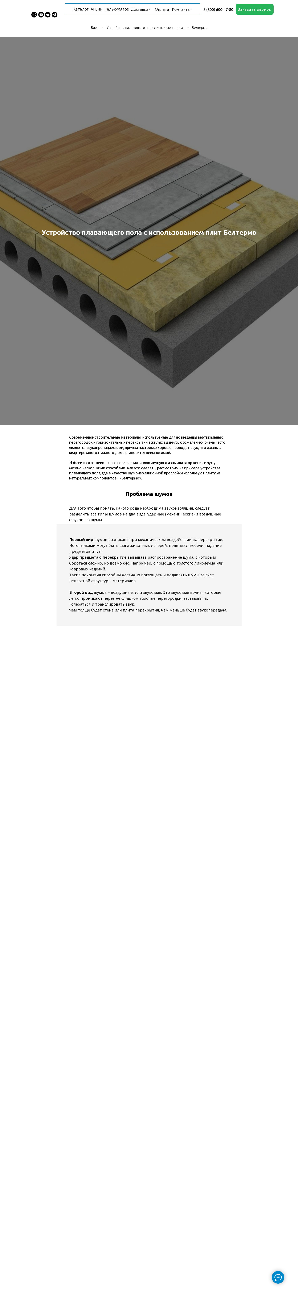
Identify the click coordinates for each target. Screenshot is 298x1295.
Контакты (181, 9)
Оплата (162, 9)
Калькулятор (117, 9)
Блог (94, 27)
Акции (97, 9)
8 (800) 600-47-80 (218, 9)
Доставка (139, 9)
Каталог (81, 9)
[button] (255, 9)
